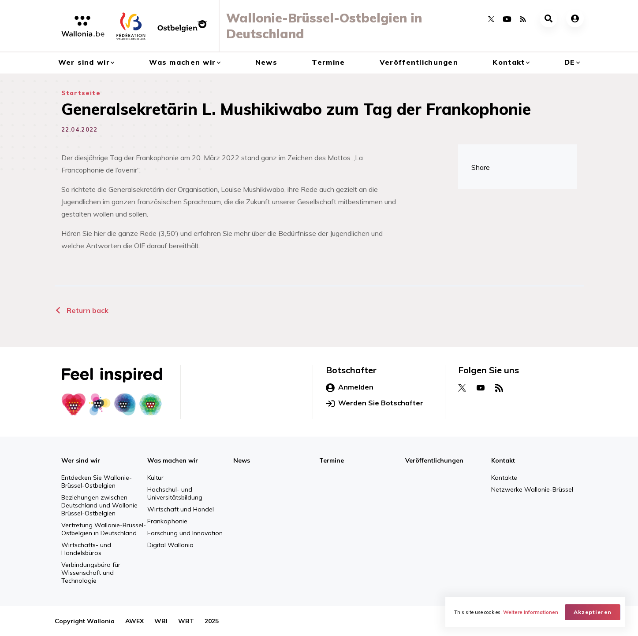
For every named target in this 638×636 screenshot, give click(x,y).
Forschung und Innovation (185, 533)
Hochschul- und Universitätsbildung (174, 493)
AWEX (134, 621)
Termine (328, 62)
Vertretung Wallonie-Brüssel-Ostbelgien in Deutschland (103, 529)
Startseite (81, 93)
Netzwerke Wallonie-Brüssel (532, 489)
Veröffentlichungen (419, 62)
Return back (81, 310)
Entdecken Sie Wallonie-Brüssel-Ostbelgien (96, 481)
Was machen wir (182, 62)
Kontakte (504, 478)
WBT (186, 621)
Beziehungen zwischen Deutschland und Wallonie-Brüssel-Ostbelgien (100, 505)
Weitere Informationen (530, 612)
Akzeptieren (593, 612)
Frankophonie (167, 521)
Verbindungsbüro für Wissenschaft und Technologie (90, 573)
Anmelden (349, 387)
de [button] (569, 62)
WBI (161, 621)
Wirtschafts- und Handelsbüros (86, 549)
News (266, 62)
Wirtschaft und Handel (180, 509)
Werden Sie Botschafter (374, 403)
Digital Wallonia (170, 545)
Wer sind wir (84, 62)
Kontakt (508, 62)
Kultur (155, 478)
